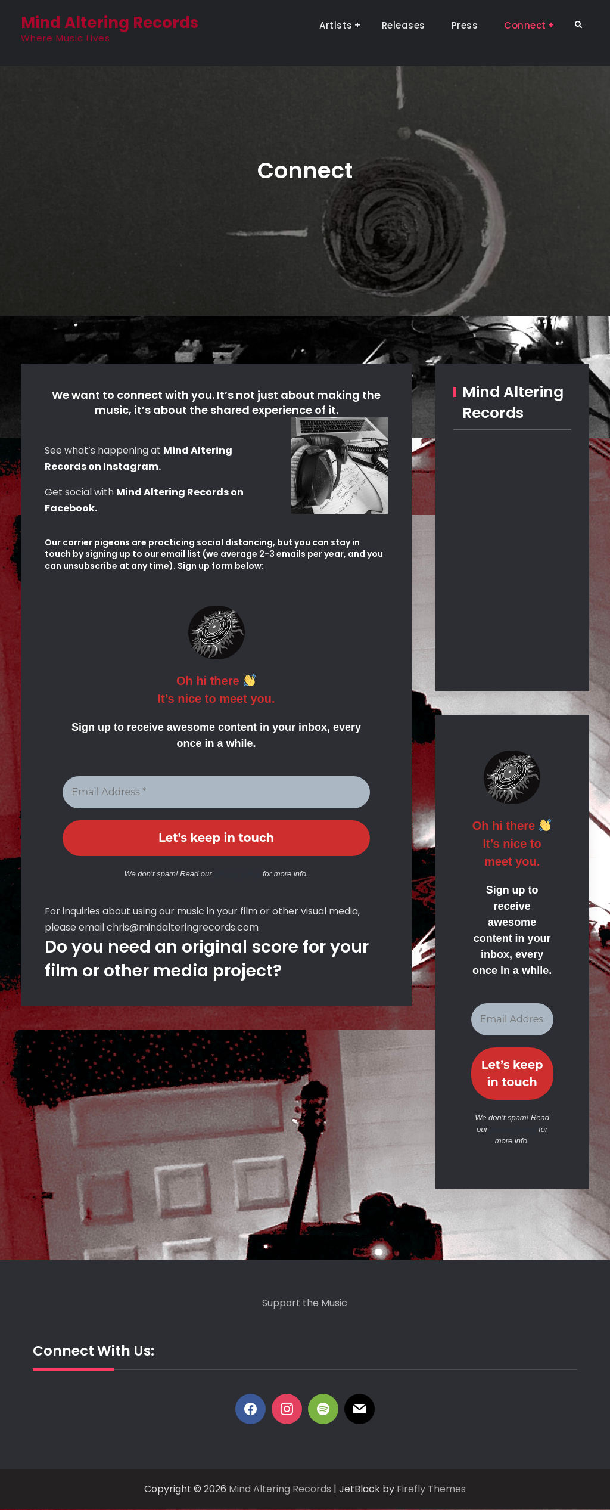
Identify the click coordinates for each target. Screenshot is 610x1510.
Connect (525, 25)
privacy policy (237, 873)
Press (465, 25)
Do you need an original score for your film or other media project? (207, 959)
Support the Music (304, 1303)
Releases (403, 25)
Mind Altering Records (109, 22)
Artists (336, 25)
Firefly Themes (431, 1490)
